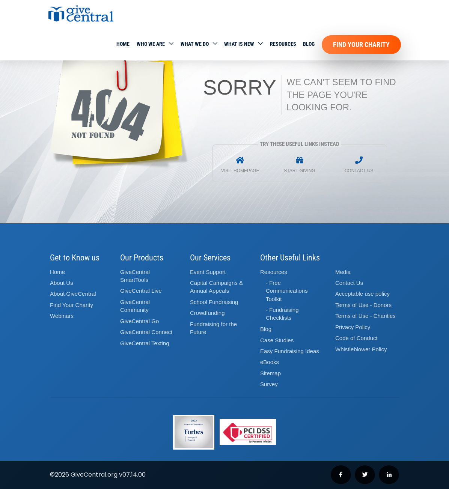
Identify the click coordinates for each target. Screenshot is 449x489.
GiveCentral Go (139, 321)
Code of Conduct (356, 338)
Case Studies (277, 340)
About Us (61, 283)
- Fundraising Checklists (282, 314)
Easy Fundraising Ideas (289, 351)
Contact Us (349, 283)
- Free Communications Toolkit (287, 291)
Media (343, 272)
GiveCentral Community (135, 306)
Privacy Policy (352, 327)
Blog (309, 44)
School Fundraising (214, 302)
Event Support (208, 272)
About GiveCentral (73, 293)
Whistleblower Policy (361, 349)
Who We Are (151, 44)
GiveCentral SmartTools (135, 276)
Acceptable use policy (362, 293)
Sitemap (270, 373)
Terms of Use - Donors (363, 305)
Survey (269, 384)
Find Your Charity (361, 44)
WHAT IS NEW (239, 44)
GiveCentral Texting (144, 343)
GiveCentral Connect (146, 332)
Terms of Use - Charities (365, 316)
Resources (283, 44)
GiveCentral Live (141, 290)
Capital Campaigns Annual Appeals (216, 287)
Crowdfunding (207, 313)
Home (123, 44)
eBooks (269, 362)
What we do (195, 44)
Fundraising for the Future (213, 328)
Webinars (62, 316)
